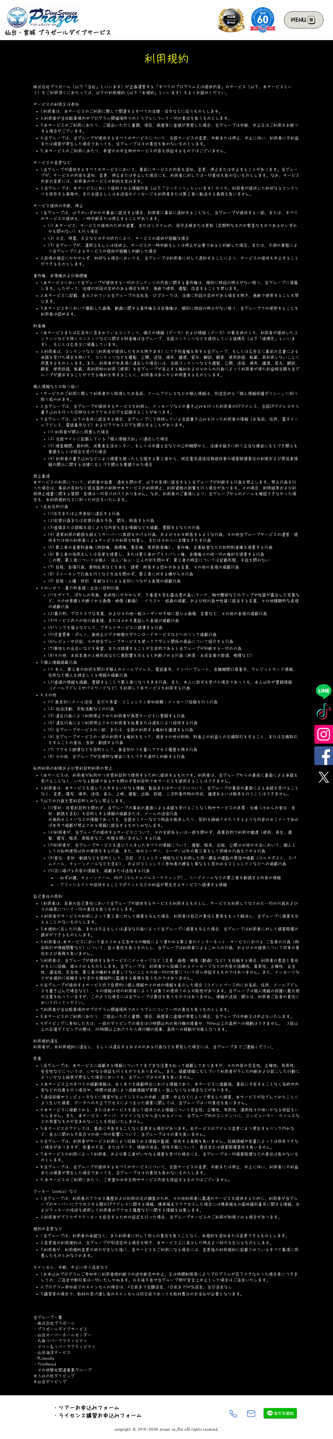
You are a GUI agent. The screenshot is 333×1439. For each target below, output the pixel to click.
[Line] (323, 691)
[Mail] (251, 1413)
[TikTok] (323, 712)
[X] (323, 777)
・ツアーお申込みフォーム (86, 1408)
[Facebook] (323, 755)
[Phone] (233, 1413)
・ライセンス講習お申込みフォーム (97, 1415)
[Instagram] (323, 734)
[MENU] (304, 19)
